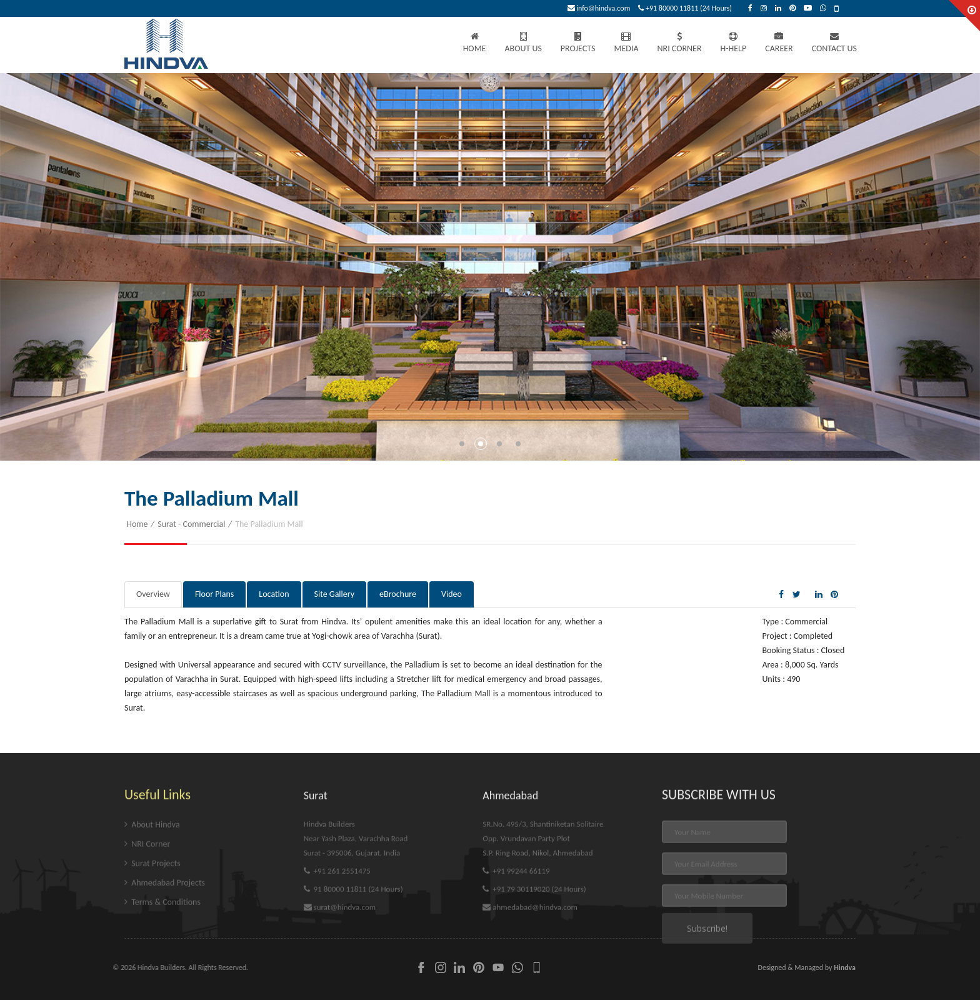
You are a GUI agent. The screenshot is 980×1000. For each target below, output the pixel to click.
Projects (578, 43)
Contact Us (834, 43)
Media (626, 43)
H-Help (734, 43)
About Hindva (152, 886)
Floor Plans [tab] (214, 594)
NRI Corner (680, 43)
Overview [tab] (153, 594)
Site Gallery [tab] (334, 594)
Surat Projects (152, 925)
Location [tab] (274, 594)
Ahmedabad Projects (164, 944)
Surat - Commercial (191, 524)
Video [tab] (451, 594)
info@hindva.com (599, 8)
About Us (522, 43)
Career (778, 43)
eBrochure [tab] (397, 594)
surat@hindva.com (340, 969)
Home (474, 43)
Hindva (845, 967)
